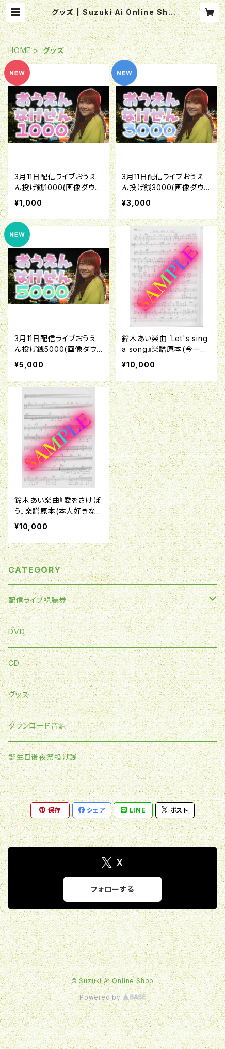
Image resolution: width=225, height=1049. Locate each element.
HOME (19, 50)
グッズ (18, 694)
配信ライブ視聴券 (37, 600)
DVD (16, 631)
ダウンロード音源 (37, 725)
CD (14, 662)
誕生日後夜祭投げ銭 (42, 757)
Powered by (112, 997)
